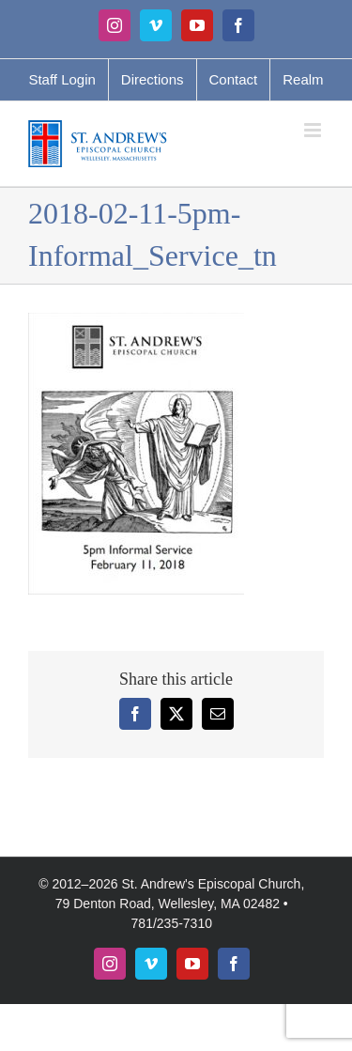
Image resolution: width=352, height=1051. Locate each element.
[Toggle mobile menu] (314, 130)
